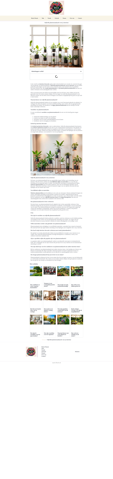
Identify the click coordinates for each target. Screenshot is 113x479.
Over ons (72, 18)
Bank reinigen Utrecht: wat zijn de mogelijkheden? (76, 310)
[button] (81, 71)
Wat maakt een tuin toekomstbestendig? (63, 285)
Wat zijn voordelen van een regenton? (49, 333)
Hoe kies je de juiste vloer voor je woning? (35, 310)
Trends (49, 18)
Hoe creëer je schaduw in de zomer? (75, 334)
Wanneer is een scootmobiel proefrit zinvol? (49, 285)
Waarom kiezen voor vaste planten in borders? (63, 334)
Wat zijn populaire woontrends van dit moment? (63, 310)
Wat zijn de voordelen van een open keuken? (35, 334)
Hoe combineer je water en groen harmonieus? (35, 286)
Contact (80, 18)
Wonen (64, 18)
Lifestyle (57, 18)
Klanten (77, 351)
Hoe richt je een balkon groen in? (75, 285)
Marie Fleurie (34, 18)
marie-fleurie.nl (56, 362)
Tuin (43, 18)
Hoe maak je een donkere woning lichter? (48, 310)
